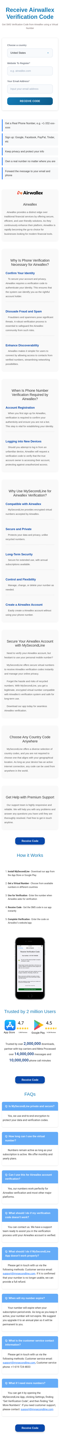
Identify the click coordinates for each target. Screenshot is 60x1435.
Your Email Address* (18, 81)
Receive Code (30, 841)
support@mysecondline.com (19, 1273)
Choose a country (17, 45)
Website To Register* (18, 63)
